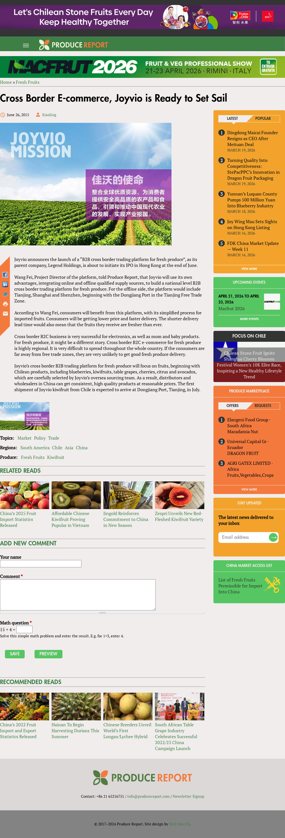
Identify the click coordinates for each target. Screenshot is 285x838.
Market (25, 438)
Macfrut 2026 (231, 308)
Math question (16, 623)
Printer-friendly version (5, 304)
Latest (232, 119)
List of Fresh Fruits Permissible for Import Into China (240, 586)
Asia (69, 448)
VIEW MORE (249, 269)
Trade (53, 438)
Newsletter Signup (188, 796)
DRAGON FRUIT (243, 453)
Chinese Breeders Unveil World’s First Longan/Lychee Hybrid (127, 730)
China (82, 448)
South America (35, 448)
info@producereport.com (148, 796)
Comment (11, 576)
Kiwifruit (55, 457)
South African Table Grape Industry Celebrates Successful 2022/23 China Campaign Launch (176, 736)
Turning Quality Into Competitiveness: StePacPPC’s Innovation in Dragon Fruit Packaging (253, 169)
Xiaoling (49, 114)
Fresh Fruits (27, 82)
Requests (263, 406)
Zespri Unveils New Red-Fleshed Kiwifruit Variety (179, 516)
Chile (57, 448)
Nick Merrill (179, 823)
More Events (249, 319)
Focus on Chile (249, 336)
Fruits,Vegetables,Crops (250, 475)
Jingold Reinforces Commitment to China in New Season (125, 519)
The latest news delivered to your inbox (245, 520)
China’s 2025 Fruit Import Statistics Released (18, 519)
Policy (40, 438)
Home (6, 82)
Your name (10, 557)
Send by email (5, 314)
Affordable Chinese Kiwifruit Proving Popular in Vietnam (70, 519)
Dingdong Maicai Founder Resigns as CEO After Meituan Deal (252, 138)
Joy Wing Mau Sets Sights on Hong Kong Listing (252, 224)
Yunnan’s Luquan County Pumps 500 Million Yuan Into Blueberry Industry (252, 200)
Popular (263, 119)
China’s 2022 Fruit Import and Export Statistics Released (18, 730)
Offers (233, 406)
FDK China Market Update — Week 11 (253, 246)
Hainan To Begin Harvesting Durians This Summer (75, 730)
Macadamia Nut (242, 431)
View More (249, 489)
